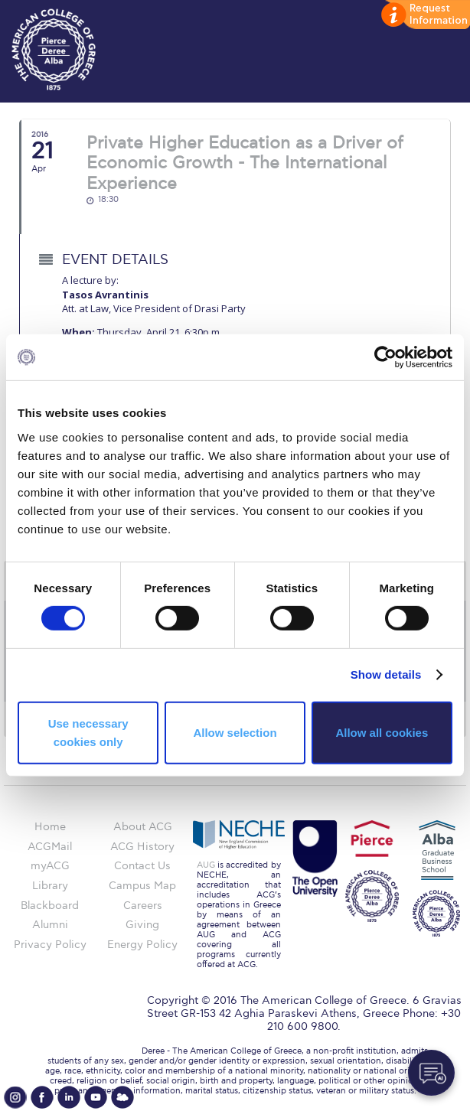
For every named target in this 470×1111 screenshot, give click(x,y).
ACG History (142, 846)
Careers (142, 905)
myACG (50, 865)
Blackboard (50, 905)
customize (424, 15)
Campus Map (142, 885)
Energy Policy (142, 944)
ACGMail (50, 846)
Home (50, 826)
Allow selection (234, 732)
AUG (206, 865)
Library (50, 885)
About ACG (142, 826)
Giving (142, 924)
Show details (386, 674)
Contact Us (142, 865)
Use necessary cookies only (88, 732)
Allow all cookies (381, 732)
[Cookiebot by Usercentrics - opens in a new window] (385, 357)
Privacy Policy (50, 944)
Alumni (50, 924)
